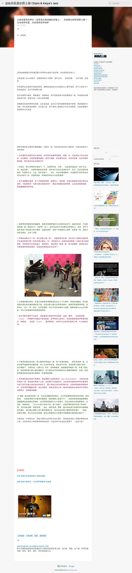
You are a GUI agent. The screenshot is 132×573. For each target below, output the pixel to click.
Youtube (96, 64)
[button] (18, 29)
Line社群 (96, 82)
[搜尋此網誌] (121, 3)
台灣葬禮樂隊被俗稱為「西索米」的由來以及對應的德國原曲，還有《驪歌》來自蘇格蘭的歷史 (106, 416)
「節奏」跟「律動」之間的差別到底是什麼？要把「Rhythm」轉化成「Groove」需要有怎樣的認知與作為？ (106, 280)
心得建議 (21, 536)
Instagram (97, 65)
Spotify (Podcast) (99, 70)
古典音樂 (29, 536)
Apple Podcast (98, 68)
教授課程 (43, 536)
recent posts (115, 156)
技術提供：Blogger (66, 566)
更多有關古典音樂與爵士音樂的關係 (31, 476)
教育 (36, 536)
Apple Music (97, 73)
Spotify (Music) (98, 72)
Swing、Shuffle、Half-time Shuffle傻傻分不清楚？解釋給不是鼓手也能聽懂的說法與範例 (106, 362)
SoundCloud (97, 67)
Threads (96, 83)
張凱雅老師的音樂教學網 (100, 75)
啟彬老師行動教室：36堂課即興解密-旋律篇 (34, 482)
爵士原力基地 (97, 78)
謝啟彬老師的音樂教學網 (100, 77)
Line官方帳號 (97, 80)
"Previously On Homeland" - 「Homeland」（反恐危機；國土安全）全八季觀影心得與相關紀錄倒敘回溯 (106, 254)
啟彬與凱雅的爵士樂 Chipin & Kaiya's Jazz (31, 3)
